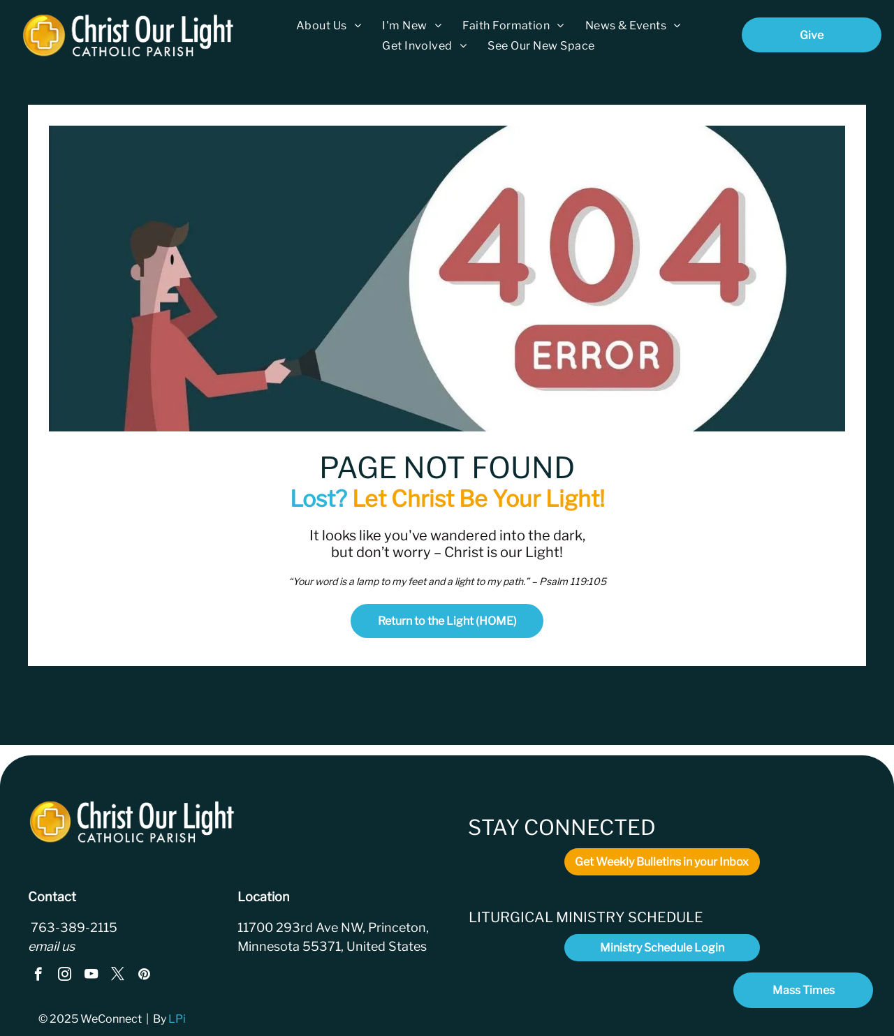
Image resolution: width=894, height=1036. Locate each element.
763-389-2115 (72, 927)
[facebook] (38, 976)
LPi (178, 1019)
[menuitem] (329, 25)
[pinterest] (144, 976)
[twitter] (118, 976)
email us (51, 946)
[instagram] (64, 976)
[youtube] (91, 976)
